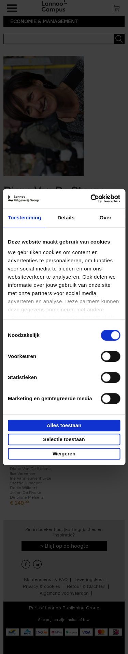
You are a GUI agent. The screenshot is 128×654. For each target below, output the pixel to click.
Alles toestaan (64, 425)
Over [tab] (106, 217)
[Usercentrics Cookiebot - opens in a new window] (91, 198)
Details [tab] (65, 217)
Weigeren (64, 453)
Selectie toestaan (64, 439)
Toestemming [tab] (24, 217)
